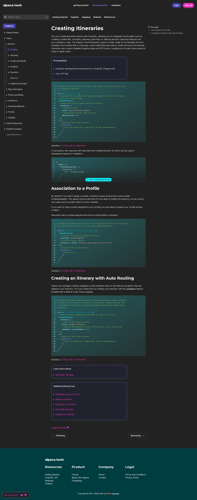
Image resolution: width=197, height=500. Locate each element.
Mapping (86, 17)
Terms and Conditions (135, 474)
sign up (188, 5)
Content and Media (16, 61)
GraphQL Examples (12, 129)
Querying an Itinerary (65, 406)
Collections (11, 100)
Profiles (9, 112)
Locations (12, 66)
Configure (65, 146)
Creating (12, 49)
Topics (7, 38)
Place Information (13, 89)
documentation (99, 5)
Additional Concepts (17, 83)
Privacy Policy (132, 477)
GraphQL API (51, 477)
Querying (12, 55)
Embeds (97, 17)
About (101, 474)
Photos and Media (14, 95)
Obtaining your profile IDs (67, 396)
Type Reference (13, 135)
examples (116, 5)
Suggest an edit (60, 429)
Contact (102, 477)
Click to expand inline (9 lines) (98, 180)
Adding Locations (63, 401)
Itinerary (10, 44)
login (176, 5)
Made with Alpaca (80, 477)
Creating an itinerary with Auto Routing (167, 33)
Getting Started (60, 17)
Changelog (77, 480)
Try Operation (79, 146)
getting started (80, 5)
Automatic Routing (64, 377)
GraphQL (75, 17)
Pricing (75, 474)
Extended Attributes (14, 106)
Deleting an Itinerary (65, 416)
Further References (12, 123)
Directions (12, 72)
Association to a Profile (160, 30)
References (109, 17)
